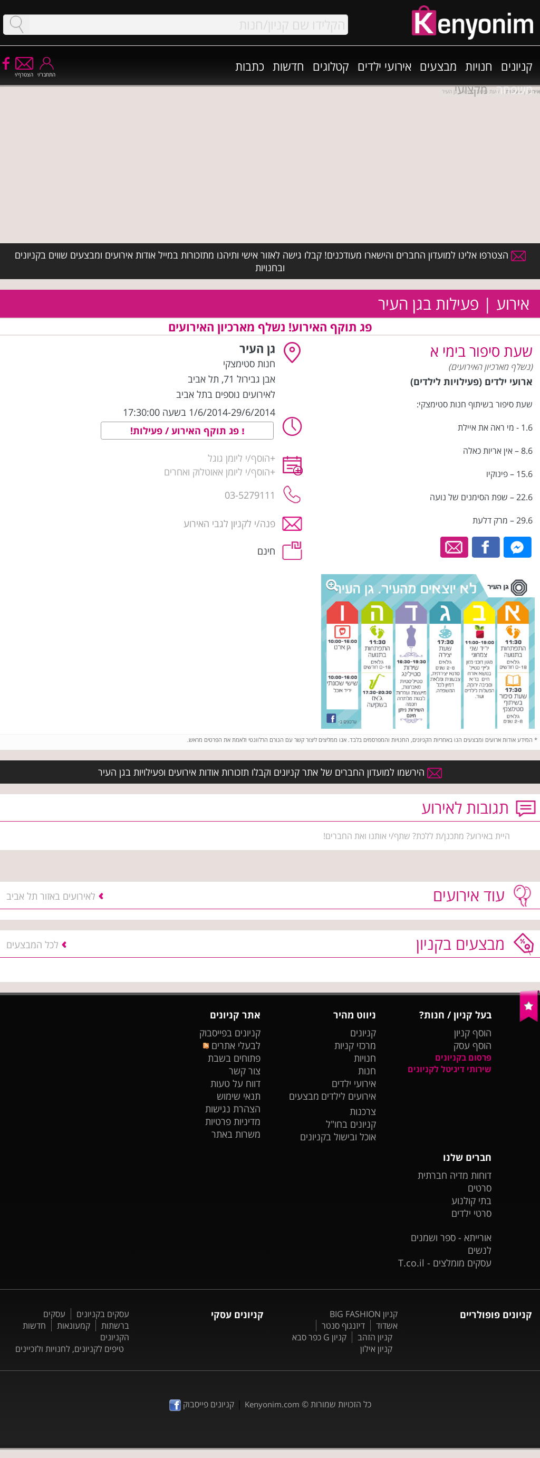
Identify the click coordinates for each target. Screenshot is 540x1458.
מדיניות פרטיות (233, 1121)
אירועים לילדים (348, 1096)
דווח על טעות (235, 1083)
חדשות (288, 66)
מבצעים (438, 66)
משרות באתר (236, 1134)
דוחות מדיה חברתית (454, 1175)
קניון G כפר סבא (319, 1337)
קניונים (517, 66)
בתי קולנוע (471, 1200)
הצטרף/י (24, 71)
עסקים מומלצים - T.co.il (444, 1262)
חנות (367, 1070)
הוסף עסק (472, 1045)
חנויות (479, 66)
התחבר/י (46, 71)
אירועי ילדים (384, 66)
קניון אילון (376, 1349)
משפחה (514, 89)
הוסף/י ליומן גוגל (239, 458)
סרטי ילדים (471, 1213)
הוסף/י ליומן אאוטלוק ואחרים (217, 471)
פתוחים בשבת (234, 1058)
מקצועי (471, 89)
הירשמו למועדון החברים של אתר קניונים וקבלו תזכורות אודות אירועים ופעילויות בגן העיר (270, 772)
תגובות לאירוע (465, 807)
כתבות (249, 66)
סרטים (479, 1187)
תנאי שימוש (239, 1096)
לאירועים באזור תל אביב (50, 896)
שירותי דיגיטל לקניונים (449, 1069)
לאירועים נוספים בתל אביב (225, 394)
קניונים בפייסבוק (230, 1032)
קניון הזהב (375, 1337)
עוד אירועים (469, 895)
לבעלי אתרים (232, 1045)
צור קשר (245, 1070)
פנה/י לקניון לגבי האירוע (229, 523)
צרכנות (363, 1111)
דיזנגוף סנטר (343, 1325)
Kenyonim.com (272, 1404)
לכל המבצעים (32, 944)
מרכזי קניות (355, 1045)
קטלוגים (331, 66)
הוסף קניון (472, 1032)
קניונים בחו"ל (351, 1124)
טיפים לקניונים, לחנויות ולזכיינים (69, 1349)
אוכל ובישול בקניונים (338, 1136)
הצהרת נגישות (233, 1108)
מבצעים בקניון (460, 944)
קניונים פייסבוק (201, 1404)
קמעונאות (73, 1325)
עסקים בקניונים (102, 1314)
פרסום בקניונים (463, 1057)
